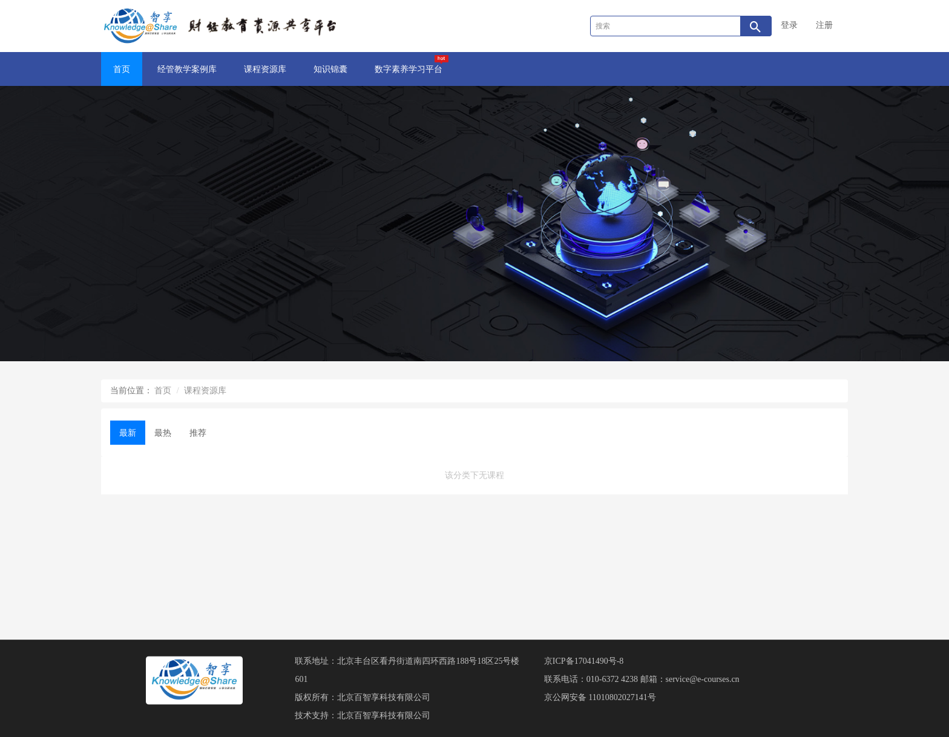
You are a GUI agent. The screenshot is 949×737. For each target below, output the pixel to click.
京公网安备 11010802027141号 (600, 697)
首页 (121, 69)
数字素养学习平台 (411, 64)
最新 (127, 432)
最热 (162, 432)
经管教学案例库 (187, 69)
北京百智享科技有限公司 (383, 697)
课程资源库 (265, 69)
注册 (824, 25)
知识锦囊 (330, 69)
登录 (789, 25)
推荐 (197, 432)
